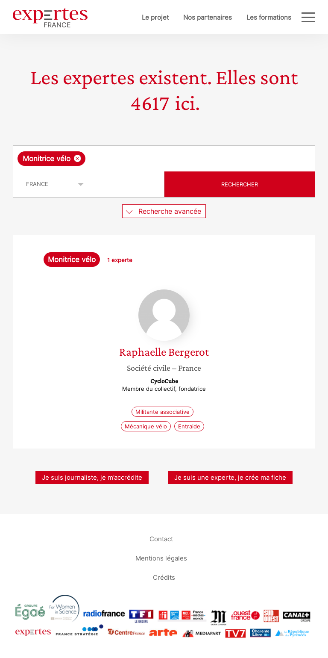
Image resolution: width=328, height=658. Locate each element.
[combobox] (164, 158)
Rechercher (239, 184)
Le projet (155, 17)
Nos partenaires (207, 17)
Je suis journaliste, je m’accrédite (92, 477)
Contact (161, 538)
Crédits (164, 577)
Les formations (268, 17)
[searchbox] (155, 158)
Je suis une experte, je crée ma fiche (230, 477)
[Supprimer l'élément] (77, 158)
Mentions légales (161, 558)
